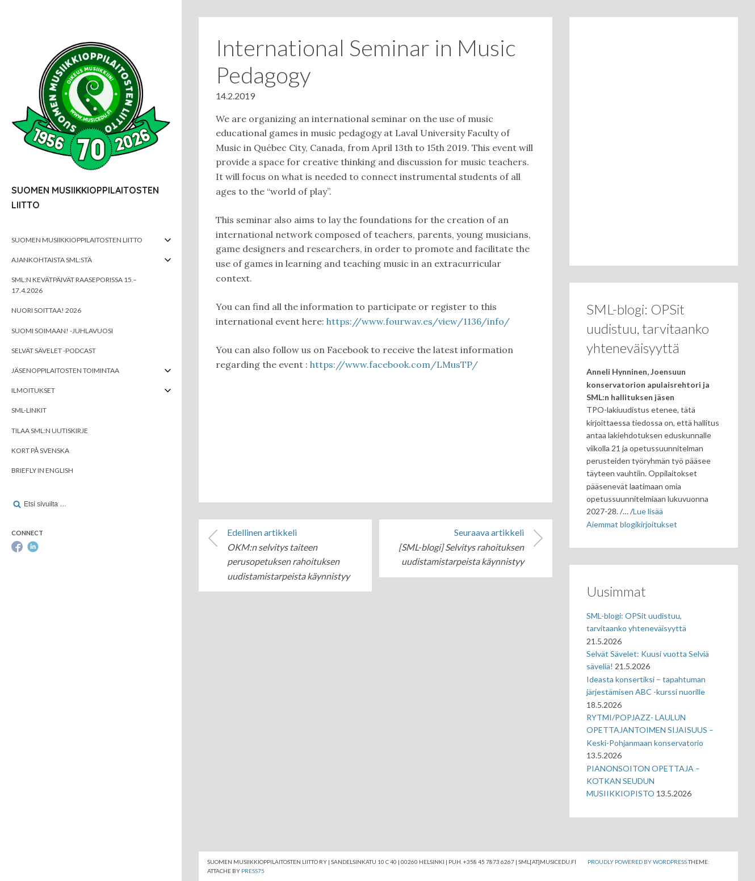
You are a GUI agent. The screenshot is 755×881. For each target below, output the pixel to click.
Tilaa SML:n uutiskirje (49, 430)
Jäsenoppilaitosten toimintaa (65, 370)
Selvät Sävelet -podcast (53, 350)
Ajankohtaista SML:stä (51, 259)
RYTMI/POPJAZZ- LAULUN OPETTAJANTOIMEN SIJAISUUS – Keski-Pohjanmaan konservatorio (650, 730)
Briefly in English (42, 470)
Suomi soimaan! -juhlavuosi (62, 330)
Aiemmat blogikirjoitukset (631, 524)
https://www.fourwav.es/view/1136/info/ (418, 321)
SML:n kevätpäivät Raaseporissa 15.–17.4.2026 (74, 285)
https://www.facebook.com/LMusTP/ (394, 364)
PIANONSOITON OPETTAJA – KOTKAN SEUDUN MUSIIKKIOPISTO (643, 781)
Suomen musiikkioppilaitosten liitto (76, 240)
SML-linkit (29, 410)
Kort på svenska (40, 450)
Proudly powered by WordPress (637, 861)
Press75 (253, 870)
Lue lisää (648, 511)
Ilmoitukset (33, 390)
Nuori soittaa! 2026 (46, 310)
